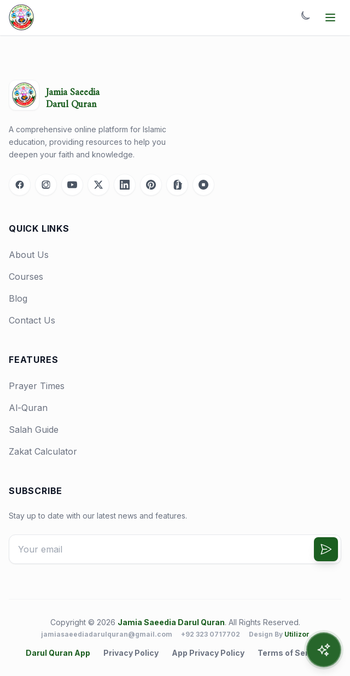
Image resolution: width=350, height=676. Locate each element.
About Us (29, 254)
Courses (26, 276)
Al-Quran (28, 407)
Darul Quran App (58, 652)
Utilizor (297, 634)
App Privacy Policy (208, 652)
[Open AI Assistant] (323, 649)
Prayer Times (37, 385)
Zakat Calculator (43, 451)
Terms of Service (291, 652)
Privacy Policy (131, 652)
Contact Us (32, 320)
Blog (18, 298)
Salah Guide (34, 429)
